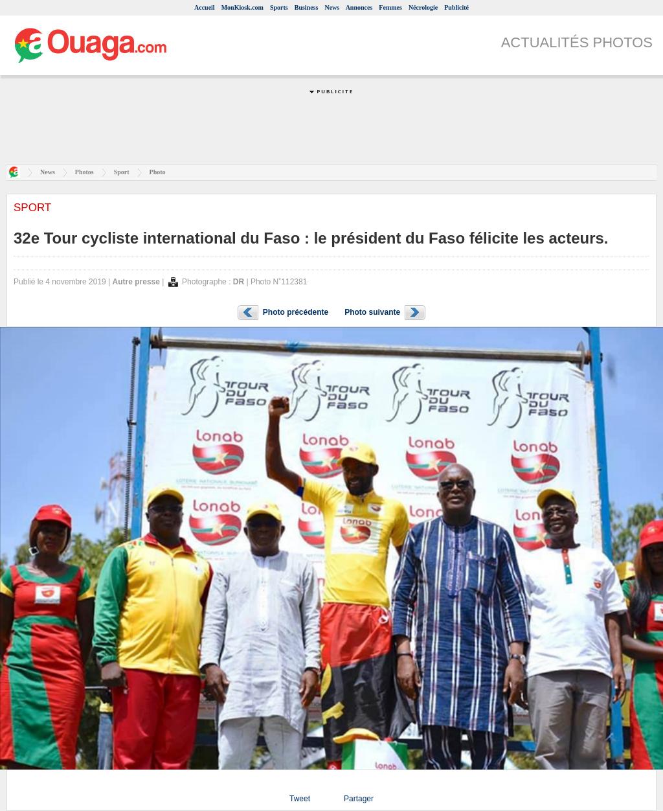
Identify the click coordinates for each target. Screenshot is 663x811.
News (331, 7)
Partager (359, 798)
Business (307, 7)
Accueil (204, 7)
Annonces (359, 7)
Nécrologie (423, 7)
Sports (279, 7)
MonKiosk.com (242, 7)
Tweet (299, 798)
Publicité (456, 7)
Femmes (390, 7)
